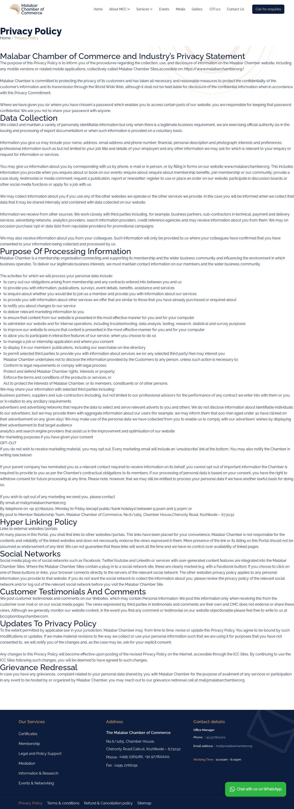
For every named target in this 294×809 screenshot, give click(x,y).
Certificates (28, 734)
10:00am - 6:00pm (228, 759)
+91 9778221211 (157, 756)
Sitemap (144, 803)
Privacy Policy (30, 803)
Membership (29, 744)
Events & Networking (36, 783)
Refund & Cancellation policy (108, 803)
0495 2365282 (131, 756)
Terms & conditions (63, 803)
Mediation (27, 763)
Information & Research (38, 773)
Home (5, 38)
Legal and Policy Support (40, 753)
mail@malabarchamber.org (234, 746)
